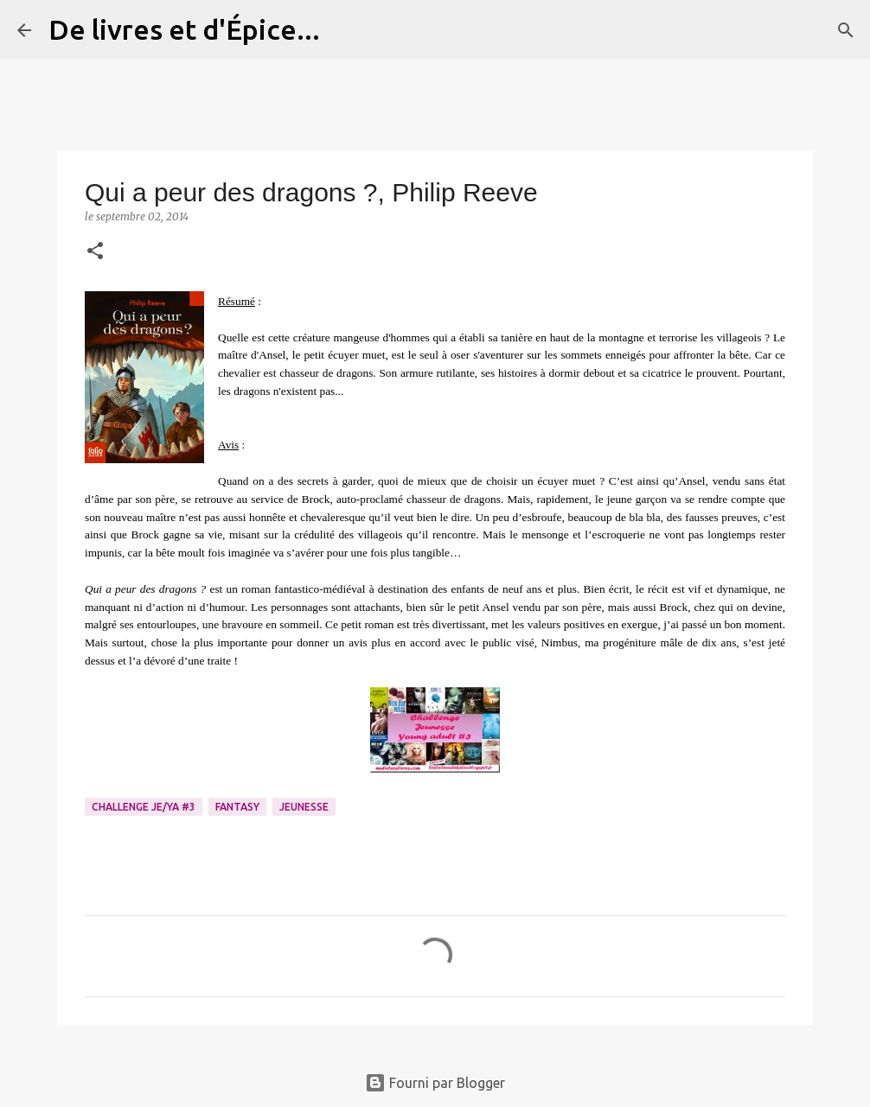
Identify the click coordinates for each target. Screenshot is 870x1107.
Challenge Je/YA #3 (143, 806)
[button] (95, 252)
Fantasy (237, 806)
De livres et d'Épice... (184, 29)
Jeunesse (304, 806)
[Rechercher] (344, 30)
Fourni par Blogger (435, 1083)
